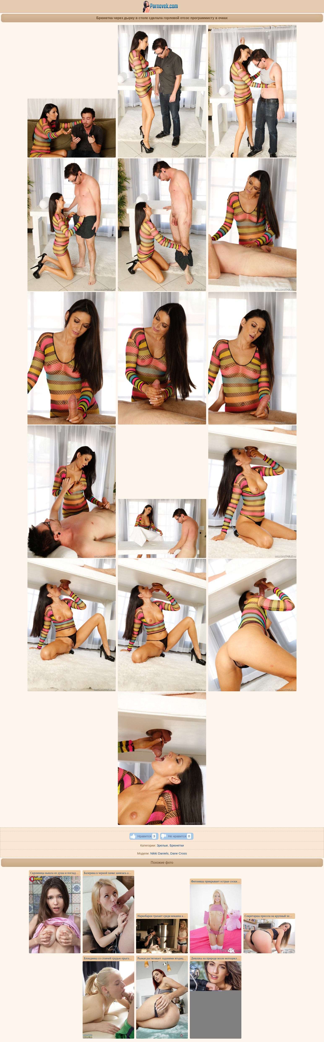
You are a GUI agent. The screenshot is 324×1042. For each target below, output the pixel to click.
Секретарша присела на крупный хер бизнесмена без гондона (283, 916)
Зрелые (162, 845)
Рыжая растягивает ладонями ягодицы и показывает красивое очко (179, 958)
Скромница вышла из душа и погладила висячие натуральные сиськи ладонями (79, 873)
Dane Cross (178, 853)
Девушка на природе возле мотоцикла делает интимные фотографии (233, 958)
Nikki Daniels (159, 853)
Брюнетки (177, 845)
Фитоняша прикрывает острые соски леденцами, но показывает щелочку (236, 881)
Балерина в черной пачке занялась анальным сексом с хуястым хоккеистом (130, 873)
